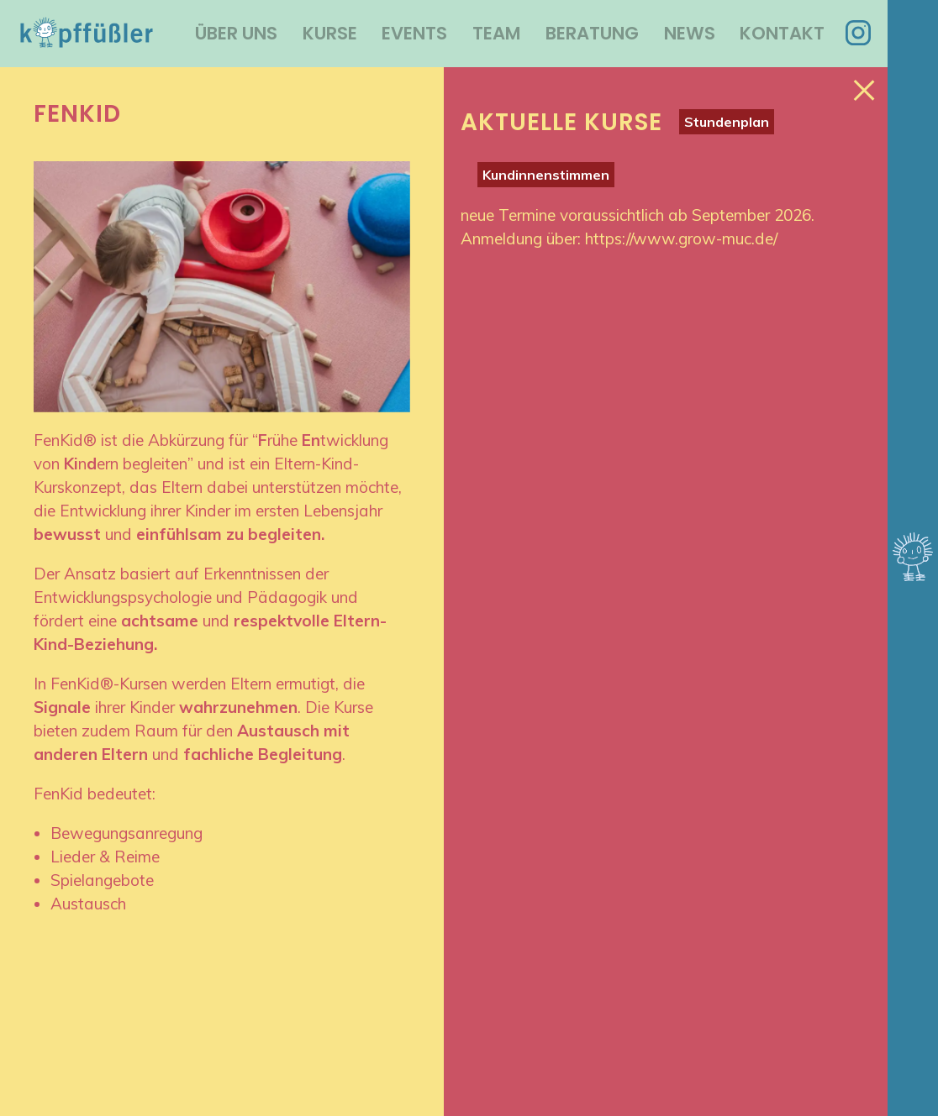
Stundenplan (726, 121)
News (689, 33)
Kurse (330, 33)
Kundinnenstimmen (545, 174)
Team (496, 33)
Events (414, 33)
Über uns (236, 33)
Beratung (592, 33)
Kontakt (782, 33)
